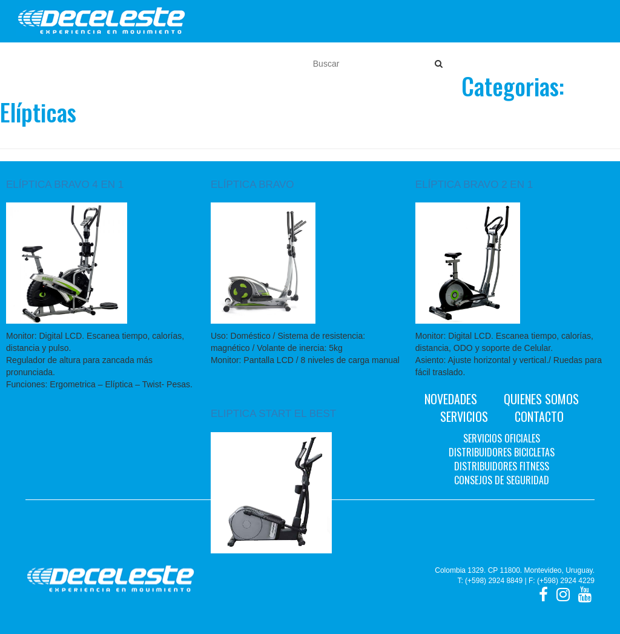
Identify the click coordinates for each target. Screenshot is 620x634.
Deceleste (101, 21)
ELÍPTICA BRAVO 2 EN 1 (474, 184)
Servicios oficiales (501, 438)
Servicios (464, 416)
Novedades (450, 399)
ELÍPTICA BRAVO (252, 184)
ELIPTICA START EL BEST (273, 413)
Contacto (539, 416)
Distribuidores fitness (501, 466)
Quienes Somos (541, 399)
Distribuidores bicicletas (502, 452)
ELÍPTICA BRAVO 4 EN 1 (65, 184)
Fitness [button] (168, 64)
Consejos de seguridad (501, 480)
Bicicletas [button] (112, 64)
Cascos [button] (217, 64)
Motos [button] (57, 64)
